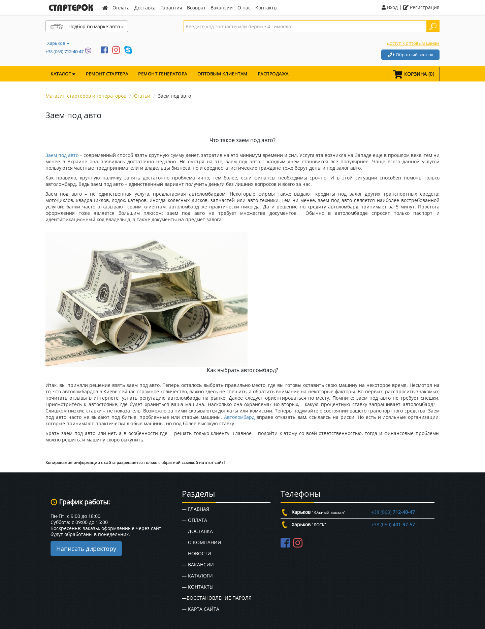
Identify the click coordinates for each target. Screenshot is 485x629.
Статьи (142, 96)
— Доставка (197, 531)
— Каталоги (197, 575)
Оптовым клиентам (222, 74)
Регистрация (421, 7)
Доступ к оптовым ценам (413, 43)
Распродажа (273, 74)
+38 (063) (64, 51)
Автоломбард (239, 417)
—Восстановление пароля (217, 598)
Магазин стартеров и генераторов (85, 96)
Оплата (121, 7)
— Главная (195, 509)
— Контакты (198, 587)
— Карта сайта (200, 609)
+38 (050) (393, 524)
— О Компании (201, 542)
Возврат (196, 7)
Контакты (266, 7)
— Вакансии (198, 564)
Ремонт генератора (162, 74)
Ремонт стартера (107, 74)
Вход (390, 7)
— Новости (196, 553)
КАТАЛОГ (63, 74)
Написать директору (86, 548)
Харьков (58, 43)
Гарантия (171, 7)
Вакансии (222, 7)
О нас (244, 7)
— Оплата (194, 520)
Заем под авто (61, 155)
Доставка (145, 7)
